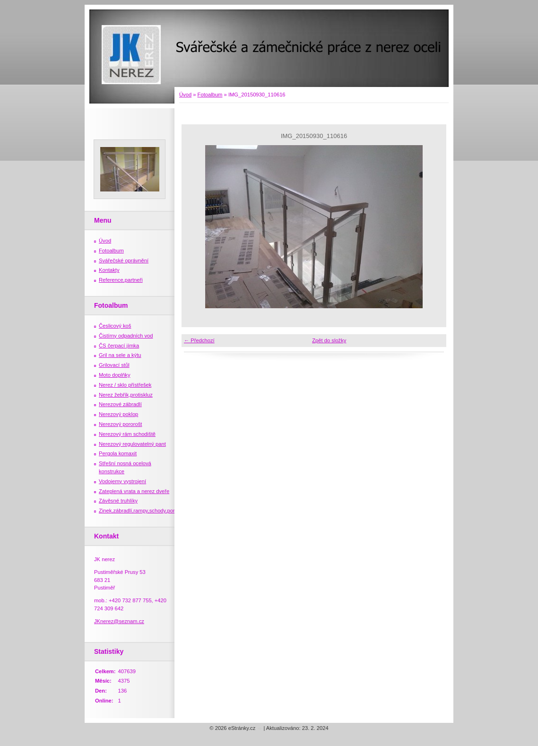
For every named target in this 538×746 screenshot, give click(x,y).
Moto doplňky (114, 375)
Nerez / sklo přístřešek (125, 385)
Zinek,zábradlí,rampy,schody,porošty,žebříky (150, 510)
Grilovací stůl (114, 365)
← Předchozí (199, 340)
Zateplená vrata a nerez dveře (134, 491)
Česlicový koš (115, 326)
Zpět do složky (329, 340)
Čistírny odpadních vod (126, 335)
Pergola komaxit (118, 453)
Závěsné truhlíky (118, 500)
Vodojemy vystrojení (122, 481)
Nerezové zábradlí (120, 404)
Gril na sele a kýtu (120, 355)
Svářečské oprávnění (123, 260)
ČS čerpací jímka (119, 345)
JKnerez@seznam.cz (119, 621)
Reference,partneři (121, 280)
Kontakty (109, 270)
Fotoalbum (210, 94)
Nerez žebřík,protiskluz (126, 395)
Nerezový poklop (118, 414)
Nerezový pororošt (120, 424)
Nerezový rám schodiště (127, 434)
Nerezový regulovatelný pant (132, 444)
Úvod (185, 94)
